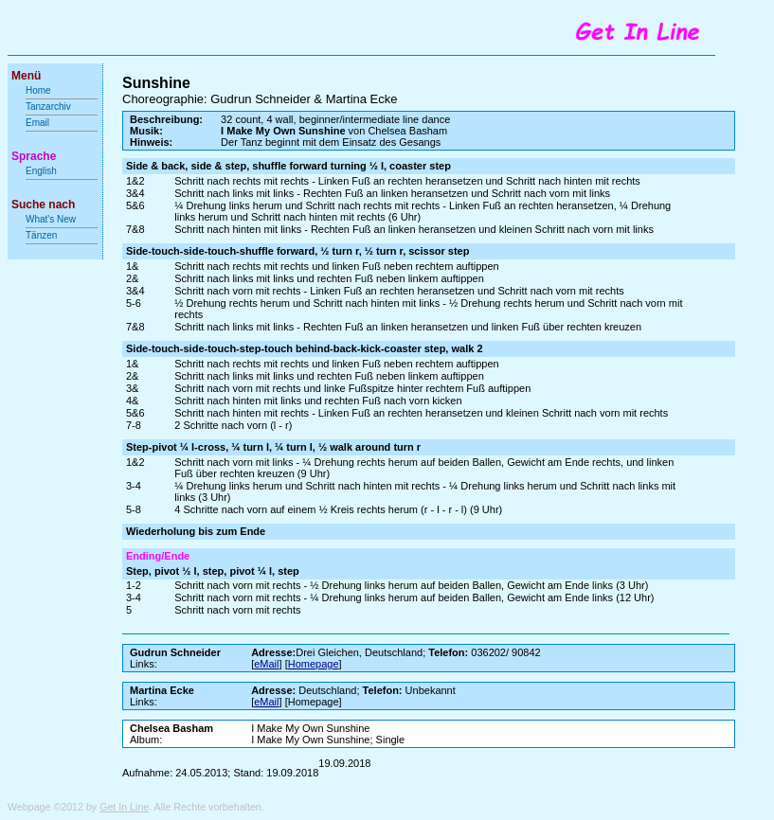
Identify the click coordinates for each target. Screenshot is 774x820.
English (41, 171)
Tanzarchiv (48, 106)
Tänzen (41, 235)
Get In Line (124, 806)
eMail (266, 663)
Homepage (313, 663)
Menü (26, 75)
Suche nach (43, 204)
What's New (52, 219)
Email (37, 122)
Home (38, 90)
